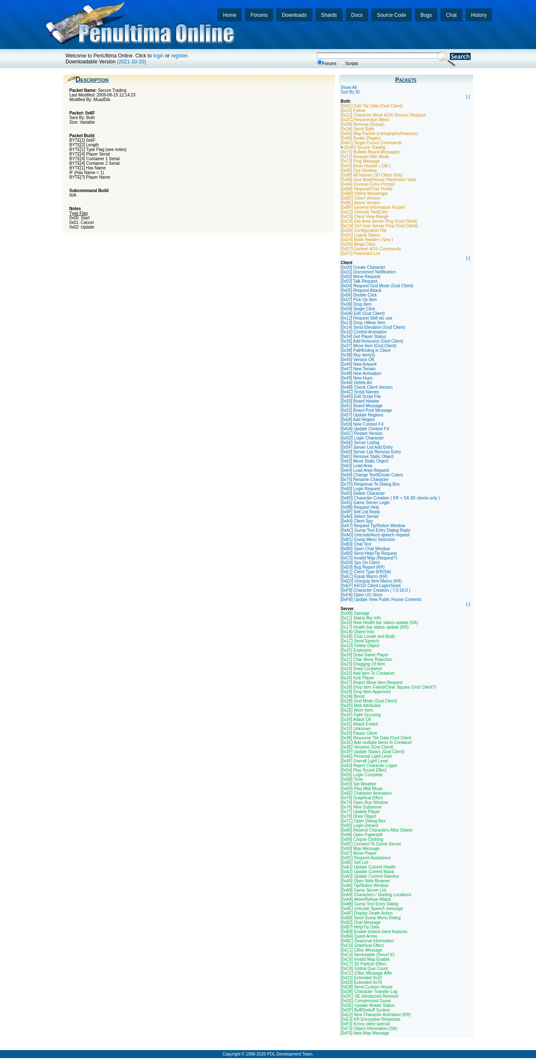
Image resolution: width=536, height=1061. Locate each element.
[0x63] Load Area (357, 465)
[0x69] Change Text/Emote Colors (372, 475)
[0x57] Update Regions (362, 415)
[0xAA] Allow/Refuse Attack (366, 899)
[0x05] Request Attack (361, 290)
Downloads (294, 15)
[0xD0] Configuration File (364, 230)
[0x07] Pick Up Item (359, 299)
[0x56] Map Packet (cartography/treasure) (379, 133)
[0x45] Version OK (358, 359)
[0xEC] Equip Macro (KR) (364, 576)
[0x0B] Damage (355, 613)
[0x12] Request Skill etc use (366, 318)
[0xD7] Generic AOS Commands (371, 249)
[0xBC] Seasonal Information (367, 941)
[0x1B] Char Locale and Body (368, 636)
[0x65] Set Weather (358, 784)
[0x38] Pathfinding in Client (366, 350)
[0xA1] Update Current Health (368, 867)
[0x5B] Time (352, 779)
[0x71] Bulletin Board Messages (370, 152)
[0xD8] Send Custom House (367, 987)
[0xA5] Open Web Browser (365, 881)
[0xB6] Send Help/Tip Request (369, 553)
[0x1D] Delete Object (360, 645)
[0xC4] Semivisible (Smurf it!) (368, 954)
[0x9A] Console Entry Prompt (368, 184)
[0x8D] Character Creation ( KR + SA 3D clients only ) (390, 498)
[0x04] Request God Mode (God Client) (377, 285)
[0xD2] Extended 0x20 (361, 977)
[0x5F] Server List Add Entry (367, 447)
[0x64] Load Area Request (365, 470)
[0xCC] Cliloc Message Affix (366, 973)
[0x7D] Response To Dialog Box (370, 484)
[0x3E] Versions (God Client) (367, 747)
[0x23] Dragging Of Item (363, 664)
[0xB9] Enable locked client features (374, 931)
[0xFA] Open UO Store (362, 595)
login (158, 56)
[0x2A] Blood (353, 696)
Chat (451, 15)
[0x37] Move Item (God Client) (369, 345)
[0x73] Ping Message (360, 161)
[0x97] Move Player (359, 853)
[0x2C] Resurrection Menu (365, 119)
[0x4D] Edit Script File (361, 396)
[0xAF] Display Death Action (367, 913)
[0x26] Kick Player (357, 678)
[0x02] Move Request (361, 276)
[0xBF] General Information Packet (373, 207)
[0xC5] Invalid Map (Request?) (369, 558)
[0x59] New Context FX (362, 424)
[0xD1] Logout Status (360, 235)
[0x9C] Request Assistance (366, 858)
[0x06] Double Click (359, 295)
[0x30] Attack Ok (356, 719)
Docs (357, 15)
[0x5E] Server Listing (360, 442)
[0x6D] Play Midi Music (362, 788)
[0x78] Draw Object (358, 816)
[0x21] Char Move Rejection (366, 659)
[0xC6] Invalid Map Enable (365, 959)
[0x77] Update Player (360, 811)
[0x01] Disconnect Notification (368, 272)
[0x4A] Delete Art (356, 382)
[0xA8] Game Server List (364, 890)
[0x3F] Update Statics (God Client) (373, 751)
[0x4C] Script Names (360, 392)
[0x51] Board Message (362, 405)
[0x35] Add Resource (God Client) (372, 341)
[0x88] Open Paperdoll (362, 834)
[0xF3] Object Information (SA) (369, 1028)
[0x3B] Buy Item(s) (358, 355)
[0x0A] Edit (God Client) (363, 313)
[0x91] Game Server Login (365, 502)
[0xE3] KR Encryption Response (371, 1019)
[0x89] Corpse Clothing (362, 839)
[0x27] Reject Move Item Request (372, 682)
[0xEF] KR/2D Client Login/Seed (371, 585)
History (479, 15)
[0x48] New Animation (361, 373)
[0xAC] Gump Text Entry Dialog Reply (376, 530)
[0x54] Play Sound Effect (364, 770)
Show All (349, 87)
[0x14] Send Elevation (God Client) (373, 327)
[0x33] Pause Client (359, 733)
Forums (259, 15)
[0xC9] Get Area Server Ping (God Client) (379, 221)
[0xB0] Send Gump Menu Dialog (371, 917)
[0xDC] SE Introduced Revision (370, 996)
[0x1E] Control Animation (364, 332)
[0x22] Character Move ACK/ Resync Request (383, 115)
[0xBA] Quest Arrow (359, 936)
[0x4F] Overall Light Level (364, 761)
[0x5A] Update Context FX (365, 428)
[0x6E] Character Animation (366, 793)
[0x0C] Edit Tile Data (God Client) (372, 106)
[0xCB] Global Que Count (364, 968)
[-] (468, 96)
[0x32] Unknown (356, 728)
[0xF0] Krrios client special (365, 1024)
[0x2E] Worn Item (357, 710)
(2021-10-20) (131, 62)
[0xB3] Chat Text (356, 544)
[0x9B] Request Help (360, 507)
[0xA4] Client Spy (357, 521)
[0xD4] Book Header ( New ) (367, 239)
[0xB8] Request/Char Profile (367, 189)
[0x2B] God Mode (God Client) (369, 701)
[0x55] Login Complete (362, 774)
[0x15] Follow (353, 110)
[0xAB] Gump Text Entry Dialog (370, 904)
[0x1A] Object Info (357, 631)
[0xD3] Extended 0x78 (361, 982)
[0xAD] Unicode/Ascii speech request (375, 535)
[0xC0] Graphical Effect (362, 945)
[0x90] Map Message (360, 848)
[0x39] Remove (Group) (363, 124)
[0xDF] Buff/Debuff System (365, 1010)
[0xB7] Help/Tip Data (360, 927)
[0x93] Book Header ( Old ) (366, 166)
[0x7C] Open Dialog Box (363, 821)
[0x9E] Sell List (354, 862)
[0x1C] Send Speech (360, 641)
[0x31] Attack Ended (359, 724)
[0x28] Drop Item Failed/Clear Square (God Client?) (388, 687)
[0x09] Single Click (358, 309)
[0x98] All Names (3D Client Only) (372, 175)
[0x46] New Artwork (359, 364)
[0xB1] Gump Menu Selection (368, 539)
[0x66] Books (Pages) (361, 138)
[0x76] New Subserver (361, 807)
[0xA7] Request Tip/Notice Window (373, 525)
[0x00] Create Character (363, 267)
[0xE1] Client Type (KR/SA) (366, 572)
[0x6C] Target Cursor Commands (371, 142)
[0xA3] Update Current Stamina (370, 876)
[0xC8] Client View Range (365, 216)
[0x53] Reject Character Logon (369, 765)
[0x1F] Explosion (356, 650)
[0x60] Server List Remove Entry (371, 452)
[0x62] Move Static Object (365, 461)
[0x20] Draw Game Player (365, 655)
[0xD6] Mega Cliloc (358, 244)
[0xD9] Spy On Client (360, 562)
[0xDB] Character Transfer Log (369, 991)
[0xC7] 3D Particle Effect (364, 964)
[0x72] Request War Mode (365, 156)
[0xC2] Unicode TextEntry (364, 212)
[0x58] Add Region (358, 419)
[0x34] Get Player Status (363, 336)
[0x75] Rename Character (365, 479)
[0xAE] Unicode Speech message (372, 908)
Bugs (426, 15)
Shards (329, 15)
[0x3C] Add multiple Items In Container (376, 742)
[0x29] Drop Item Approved (366, 691)
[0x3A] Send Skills (358, 129)
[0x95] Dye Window (359, 170)
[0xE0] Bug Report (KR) (363, 567)
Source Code (391, 15)
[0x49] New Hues (357, 378)
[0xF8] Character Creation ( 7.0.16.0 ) (375, 590)
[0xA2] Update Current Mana (367, 871)
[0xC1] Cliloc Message (361, 950)
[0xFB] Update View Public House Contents (381, 599)
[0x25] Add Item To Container (368, 673)
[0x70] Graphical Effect (362, 798)
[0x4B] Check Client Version (367, 387)
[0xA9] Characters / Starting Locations (376, 894)
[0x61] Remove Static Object (367, 456)
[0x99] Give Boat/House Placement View (378, 179)
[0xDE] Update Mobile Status (367, 1005)
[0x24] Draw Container (362, 668)
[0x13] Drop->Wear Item (363, 322)
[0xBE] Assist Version (361, 202)
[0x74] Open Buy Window (364, 802)
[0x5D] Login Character (362, 438)
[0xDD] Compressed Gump (366, 1001)
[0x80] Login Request (361, 488)
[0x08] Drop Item (356, 304)
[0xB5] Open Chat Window (365, 548)
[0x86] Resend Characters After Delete (376, 830)
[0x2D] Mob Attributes (361, 705)
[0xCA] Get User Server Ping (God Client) (379, 226)
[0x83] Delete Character (363, 493)
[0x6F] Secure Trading (364, 147)
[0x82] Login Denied (359, 825)
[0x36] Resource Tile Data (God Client (376, 738)
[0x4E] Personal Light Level (366, 756)
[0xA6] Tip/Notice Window (365, 885)
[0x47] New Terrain (358, 369)
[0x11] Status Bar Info (361, 618)
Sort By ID (350, 92)
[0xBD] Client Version (361, 198)
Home (229, 15)
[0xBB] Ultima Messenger (364, 193)
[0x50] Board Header (360, 401)
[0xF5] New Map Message (365, 1033)
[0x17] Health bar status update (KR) (375, 627)
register (179, 56)
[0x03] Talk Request (359, 281)
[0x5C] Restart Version (362, 433)
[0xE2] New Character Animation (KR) (376, 1014)
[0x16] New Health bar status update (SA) (379, 622)
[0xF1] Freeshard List (360, 253)
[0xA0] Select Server (360, 516)
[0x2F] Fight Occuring (361, 715)
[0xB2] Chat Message (361, 922)
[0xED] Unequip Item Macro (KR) (371, 581)
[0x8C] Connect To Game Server (371, 844)
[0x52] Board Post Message (366, 410)
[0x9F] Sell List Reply (360, 512)
